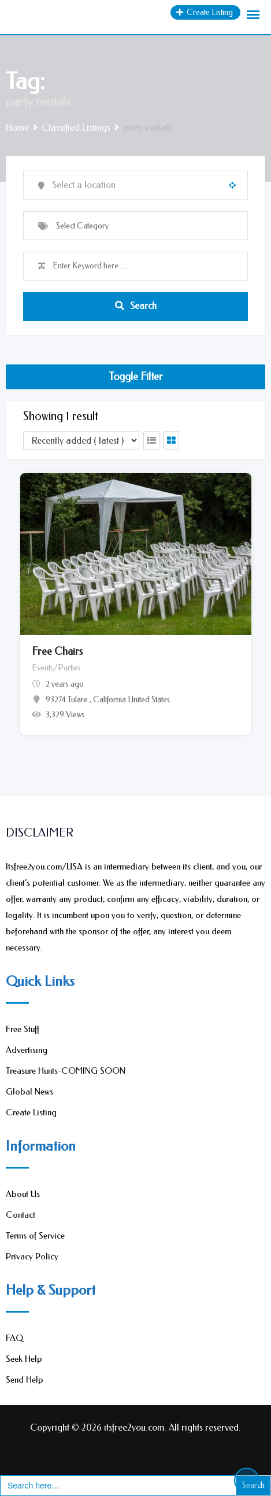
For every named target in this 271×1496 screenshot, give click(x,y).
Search (136, 305)
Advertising (26, 1050)
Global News (29, 1091)
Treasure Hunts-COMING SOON (65, 1071)
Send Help (24, 1380)
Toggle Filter (136, 376)
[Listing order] (81, 440)
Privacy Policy (32, 1256)
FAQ (14, 1338)
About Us (23, 1194)
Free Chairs (57, 651)
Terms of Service (35, 1235)
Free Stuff (22, 1029)
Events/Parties (56, 668)
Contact (20, 1215)
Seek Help (24, 1359)
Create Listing (31, 1112)
